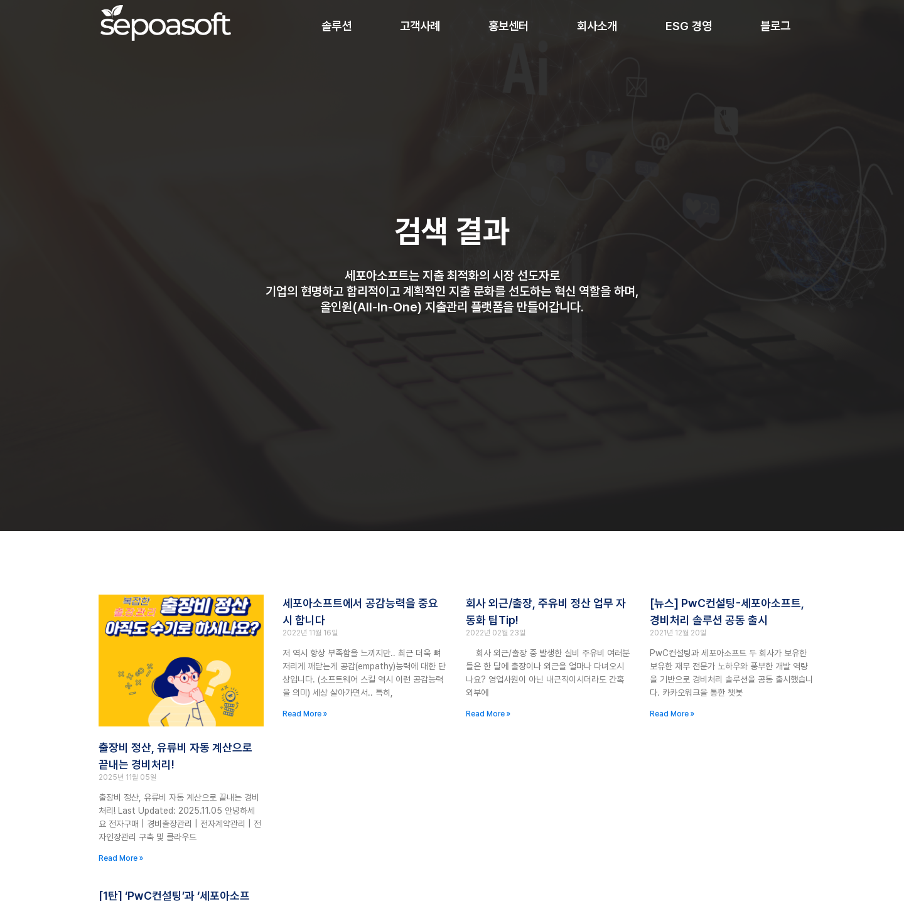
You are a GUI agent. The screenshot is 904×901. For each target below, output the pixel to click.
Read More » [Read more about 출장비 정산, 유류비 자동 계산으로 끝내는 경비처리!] (121, 858)
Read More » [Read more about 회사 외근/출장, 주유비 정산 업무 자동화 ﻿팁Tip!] (488, 713)
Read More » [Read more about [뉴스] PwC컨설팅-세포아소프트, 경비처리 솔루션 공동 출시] (672, 713)
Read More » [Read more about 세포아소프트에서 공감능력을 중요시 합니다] (304, 713)
